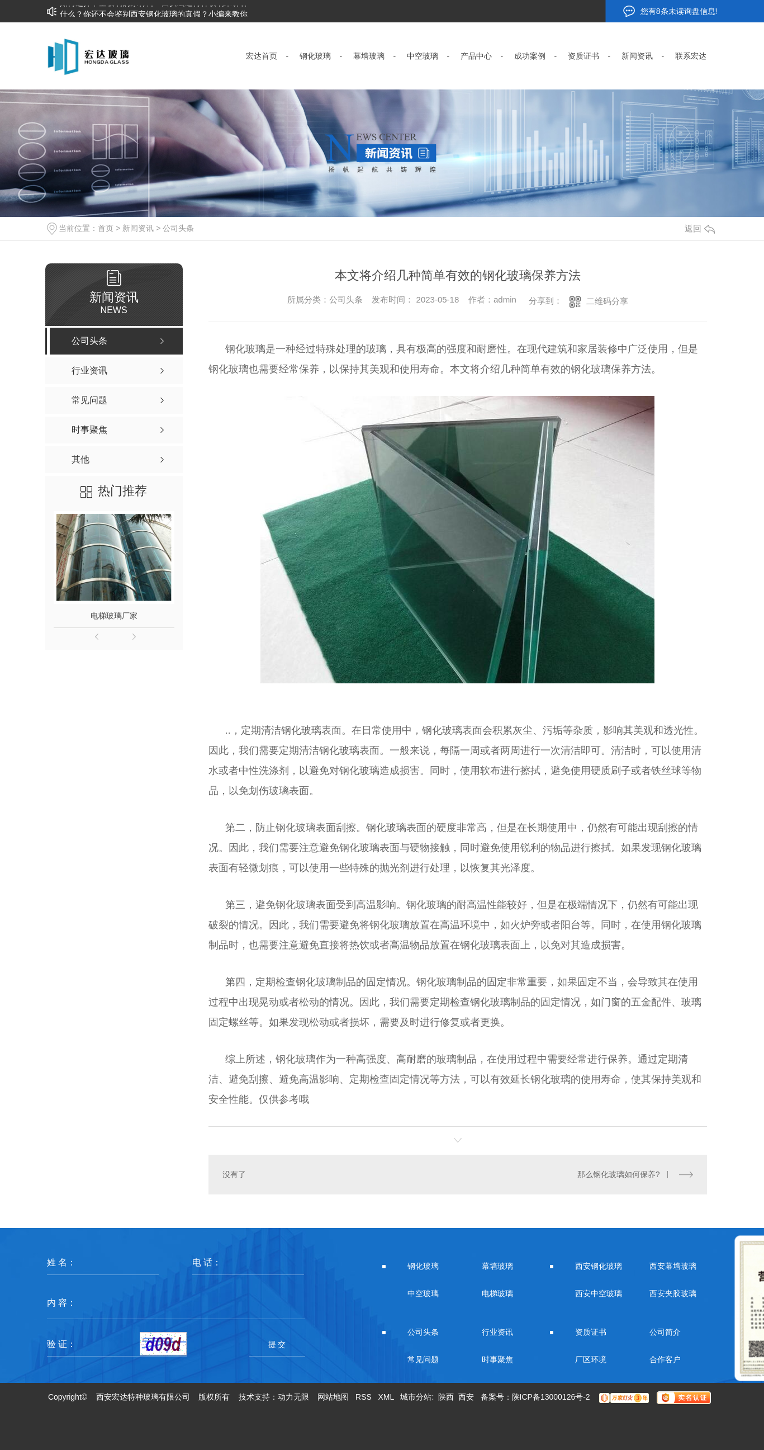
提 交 (277, 1344)
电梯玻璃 (497, 1293)
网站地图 (333, 1396)
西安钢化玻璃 (598, 1266)
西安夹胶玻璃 (672, 1293)
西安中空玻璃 (598, 1293)
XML (386, 1396)
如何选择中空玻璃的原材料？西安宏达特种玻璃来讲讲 (154, 7)
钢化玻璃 (423, 1266)
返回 (700, 228)
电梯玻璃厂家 (114, 615)
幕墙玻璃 (497, 1266)
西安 (466, 1396)
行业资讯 (497, 1332)
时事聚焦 (497, 1359)
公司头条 (178, 228)
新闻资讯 (138, 228)
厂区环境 (590, 1359)
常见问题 (423, 1359)
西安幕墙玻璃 (672, 1266)
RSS (363, 1396)
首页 (105, 228)
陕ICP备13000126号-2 (551, 1396)
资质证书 (590, 1332)
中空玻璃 (423, 1293)
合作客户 (665, 1359)
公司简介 (665, 1332)
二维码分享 (607, 301)
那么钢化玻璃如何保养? (618, 1174)
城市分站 (415, 1396)
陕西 (446, 1396)
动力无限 (293, 1396)
